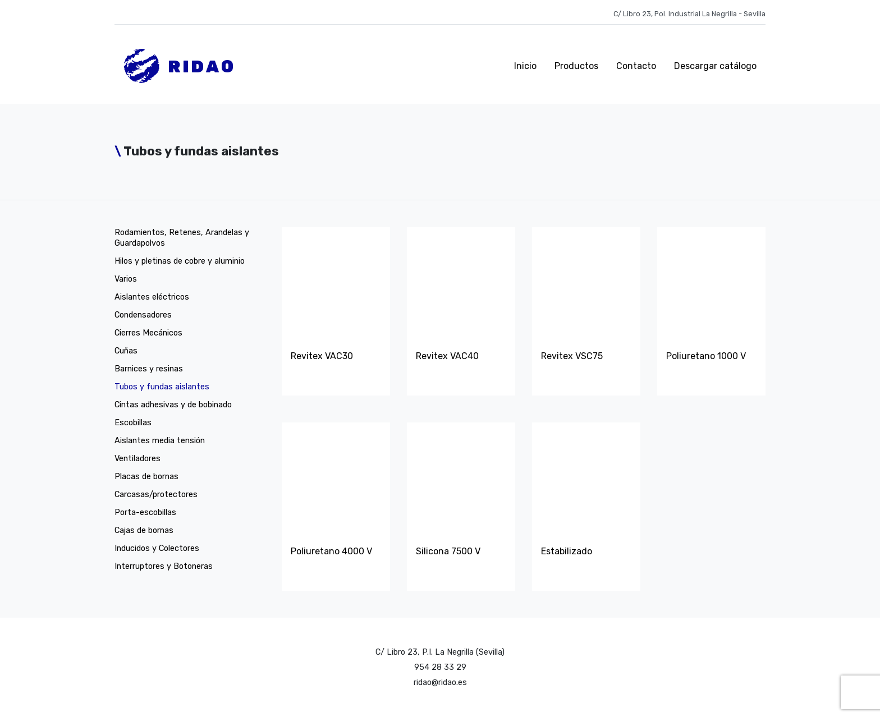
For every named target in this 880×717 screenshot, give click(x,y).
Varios (125, 279)
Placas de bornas (146, 476)
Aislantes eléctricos (151, 297)
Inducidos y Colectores (156, 548)
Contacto (636, 66)
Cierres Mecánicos (148, 333)
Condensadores (143, 315)
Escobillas (133, 423)
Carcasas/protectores (156, 494)
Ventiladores (137, 458)
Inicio (525, 66)
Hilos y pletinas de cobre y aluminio (179, 261)
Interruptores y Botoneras (163, 566)
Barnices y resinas (148, 369)
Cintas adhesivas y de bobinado (173, 405)
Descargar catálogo (715, 66)
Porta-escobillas (145, 512)
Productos (576, 66)
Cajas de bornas (143, 530)
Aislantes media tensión (159, 440)
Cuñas (126, 351)
